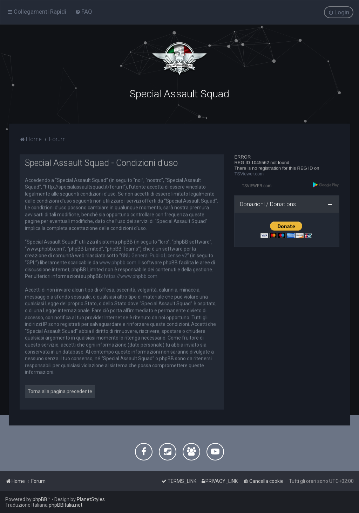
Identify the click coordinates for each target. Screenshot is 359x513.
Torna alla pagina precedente (60, 390)
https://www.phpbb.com (130, 275)
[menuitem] (83, 11)
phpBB (40, 499)
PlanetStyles (91, 499)
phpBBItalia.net (65, 505)
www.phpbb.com (117, 261)
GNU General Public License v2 (154, 255)
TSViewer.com (249, 173)
